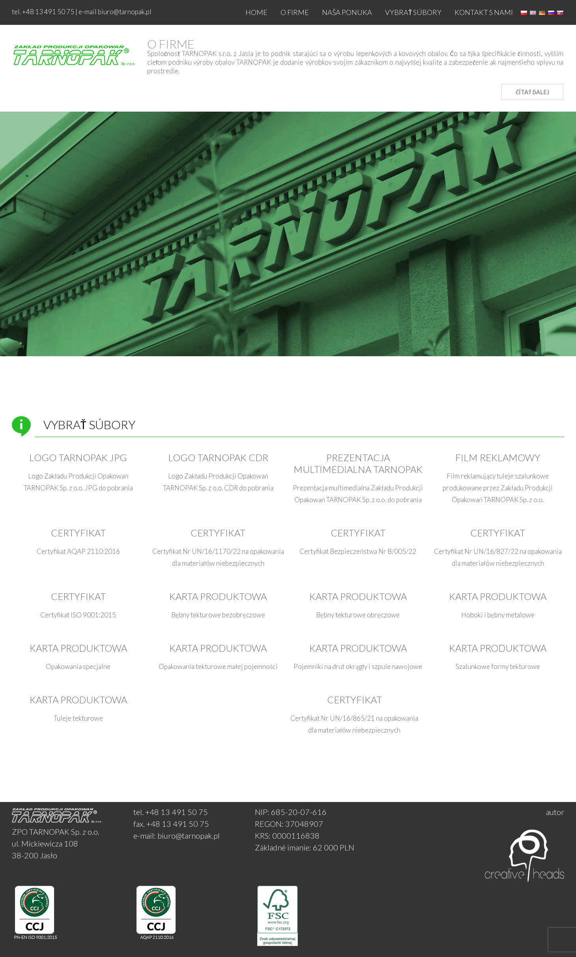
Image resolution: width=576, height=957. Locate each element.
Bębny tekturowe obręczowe (358, 615)
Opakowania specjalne (78, 666)
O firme (295, 12)
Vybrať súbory (413, 12)
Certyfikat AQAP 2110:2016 (78, 551)
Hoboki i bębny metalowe (498, 615)
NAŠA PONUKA (347, 12)
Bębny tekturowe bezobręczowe (218, 615)
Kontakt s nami (483, 12)
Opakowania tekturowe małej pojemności (218, 666)
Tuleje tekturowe (78, 718)
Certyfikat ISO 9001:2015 (78, 615)
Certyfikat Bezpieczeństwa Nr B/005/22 (357, 551)
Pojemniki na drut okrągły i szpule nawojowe (358, 666)
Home (256, 12)
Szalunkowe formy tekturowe (498, 666)
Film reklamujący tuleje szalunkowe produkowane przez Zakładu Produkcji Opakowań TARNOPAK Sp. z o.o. (498, 488)
